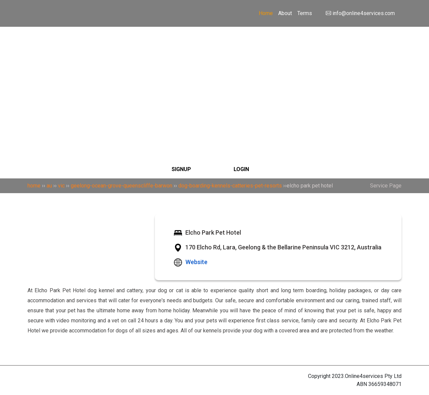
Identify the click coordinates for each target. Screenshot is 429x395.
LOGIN (241, 169)
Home (266, 13)
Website (196, 261)
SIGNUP (181, 169)
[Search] (214, 58)
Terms (304, 13)
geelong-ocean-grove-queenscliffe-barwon (121, 185)
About (285, 13)
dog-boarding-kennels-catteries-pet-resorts (230, 185)
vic (61, 185)
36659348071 (385, 384)
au (49, 185)
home (34, 185)
